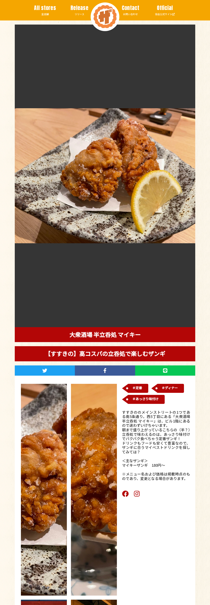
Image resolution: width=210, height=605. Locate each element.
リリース (79, 10)
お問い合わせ (130, 10)
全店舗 (45, 10)
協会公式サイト (165, 10)
